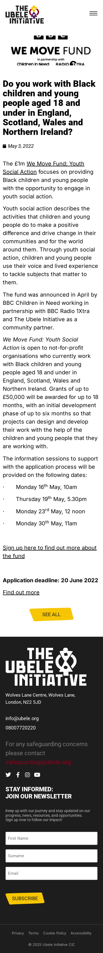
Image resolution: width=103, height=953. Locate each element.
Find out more (21, 592)
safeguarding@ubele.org (38, 762)
